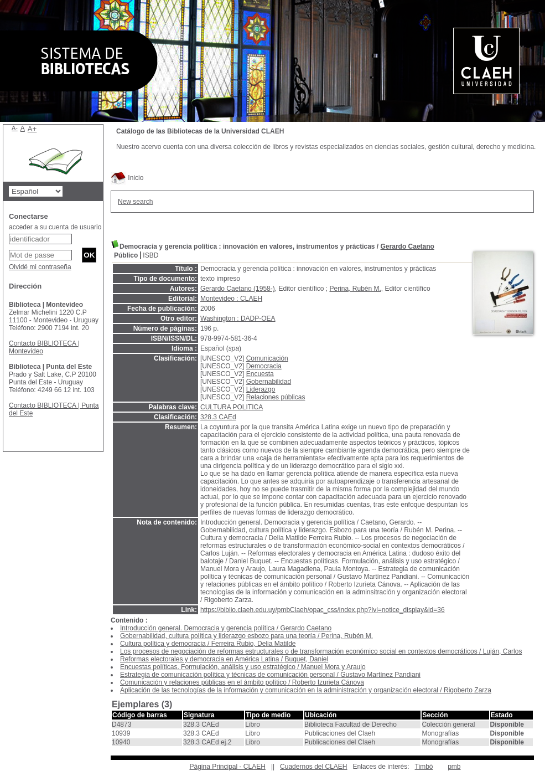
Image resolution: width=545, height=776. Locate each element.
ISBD (150, 255)
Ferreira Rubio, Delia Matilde (253, 643)
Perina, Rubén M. (355, 288)
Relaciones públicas (275, 397)
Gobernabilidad (268, 382)
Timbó (424, 766)
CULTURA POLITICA (231, 407)
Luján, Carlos (502, 651)
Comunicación (267, 358)
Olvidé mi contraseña (40, 267)
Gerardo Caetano (407, 246)
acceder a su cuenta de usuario (55, 227)
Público (126, 255)
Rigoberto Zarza (467, 690)
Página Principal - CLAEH (227, 766)
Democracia (264, 366)
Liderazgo (261, 389)
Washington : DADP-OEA (238, 318)
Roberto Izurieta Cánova (328, 682)
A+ (32, 129)
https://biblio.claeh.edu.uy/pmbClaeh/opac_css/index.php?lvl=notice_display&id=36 (322, 610)
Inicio (127, 178)
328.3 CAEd (218, 417)
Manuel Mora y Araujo (333, 667)
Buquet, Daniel (306, 659)
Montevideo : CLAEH (231, 298)
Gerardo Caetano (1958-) (237, 288)
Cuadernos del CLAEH (313, 766)
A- (15, 128)
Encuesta (260, 374)
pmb (454, 766)
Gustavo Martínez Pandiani (380, 675)
